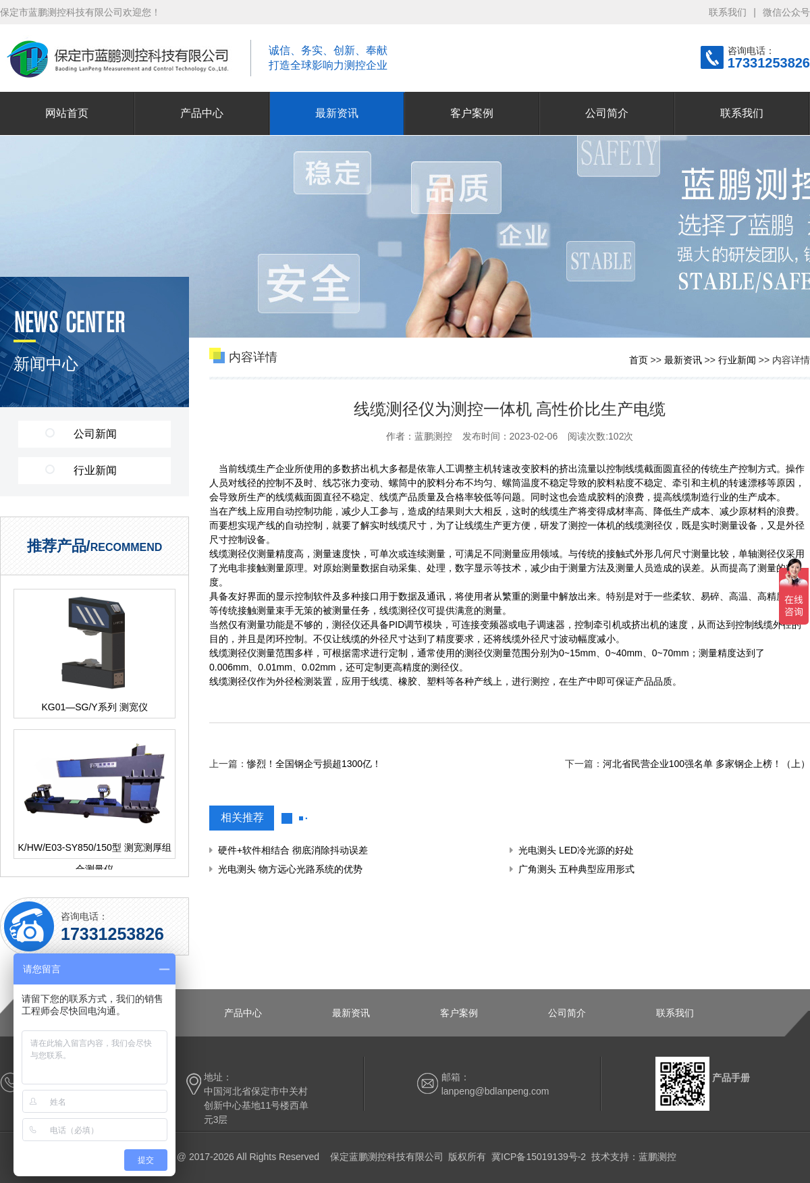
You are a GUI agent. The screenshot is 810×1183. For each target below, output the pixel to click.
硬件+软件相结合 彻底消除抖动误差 (293, 850)
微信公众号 (786, 12)
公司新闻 (81, 434)
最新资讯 (336, 113)
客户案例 (471, 113)
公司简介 (606, 113)
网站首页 (66, 113)
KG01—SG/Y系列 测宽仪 (94, 707)
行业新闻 (81, 470)
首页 (638, 359)
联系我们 (728, 12)
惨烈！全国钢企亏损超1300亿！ (314, 763)
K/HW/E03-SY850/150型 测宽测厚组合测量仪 (94, 850)
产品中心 (201, 113)
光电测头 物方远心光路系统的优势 (290, 869)
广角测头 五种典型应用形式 (576, 869)
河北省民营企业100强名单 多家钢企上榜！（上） (706, 763)
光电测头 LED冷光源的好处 (576, 850)
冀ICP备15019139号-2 (538, 1156)
